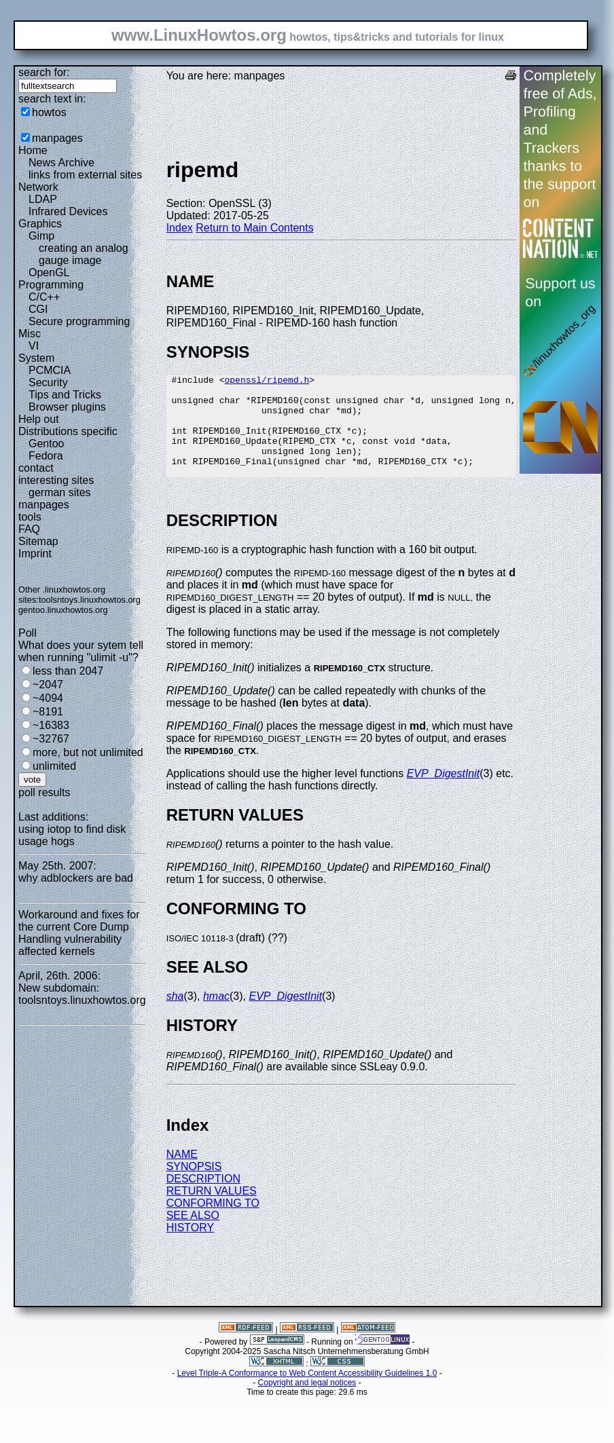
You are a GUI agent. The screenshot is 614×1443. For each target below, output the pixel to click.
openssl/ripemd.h (266, 381)
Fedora (46, 456)
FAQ (29, 529)
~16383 (51, 725)
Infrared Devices (68, 211)
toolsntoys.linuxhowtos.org (90, 600)
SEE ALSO (192, 1235)
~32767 (51, 739)
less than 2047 (68, 671)
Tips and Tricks (65, 394)
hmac (216, 1016)
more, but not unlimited (88, 752)
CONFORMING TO (212, 1223)
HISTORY (190, 1248)
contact (36, 468)
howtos (49, 112)
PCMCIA (50, 370)
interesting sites (56, 480)
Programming (51, 285)
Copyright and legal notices (307, 1403)
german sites (60, 492)
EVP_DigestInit (443, 794)
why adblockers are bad (75, 878)
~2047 (48, 684)
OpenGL (49, 272)
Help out (38, 419)
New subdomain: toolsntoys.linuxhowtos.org (82, 994)
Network (38, 187)
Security (48, 382)
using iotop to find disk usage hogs (72, 835)
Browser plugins (67, 407)
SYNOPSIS (194, 1187)
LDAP (43, 199)
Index (179, 227)
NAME (182, 1174)
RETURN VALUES (211, 1211)
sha (175, 1016)
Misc (29, 333)
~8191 (48, 711)
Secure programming (79, 321)
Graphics (40, 223)
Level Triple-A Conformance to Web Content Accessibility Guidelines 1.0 (307, 1393)
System (36, 358)
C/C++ (44, 297)
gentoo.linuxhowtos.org (63, 610)
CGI (38, 309)
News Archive (61, 162)
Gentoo (46, 443)
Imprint (35, 553)
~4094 (48, 698)
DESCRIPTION (203, 1199)
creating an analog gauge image (83, 254)
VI (34, 346)
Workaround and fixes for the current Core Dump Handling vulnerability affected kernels (78, 933)
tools (29, 517)
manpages (57, 138)
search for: (44, 72)
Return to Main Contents (254, 227)
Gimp (41, 236)
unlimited (54, 766)
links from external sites (85, 175)
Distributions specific (68, 431)
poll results (44, 792)
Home (33, 150)
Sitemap (38, 541)
